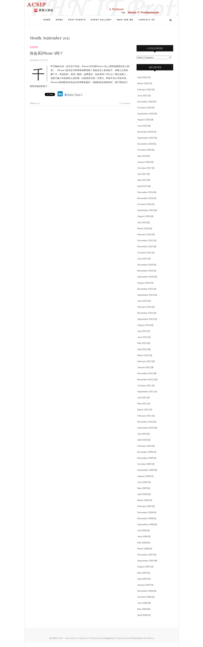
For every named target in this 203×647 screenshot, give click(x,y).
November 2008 (145, 518)
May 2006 (142, 609)
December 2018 (145, 143)
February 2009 (144, 506)
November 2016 (145, 198)
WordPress (148, 638)
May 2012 (142, 343)
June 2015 (142, 258)
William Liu (35, 103)
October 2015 (144, 252)
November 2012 (145, 312)
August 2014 (143, 282)
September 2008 (145, 524)
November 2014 (145, 270)
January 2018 (144, 162)
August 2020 (143, 119)
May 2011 (142, 403)
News (59, 20)
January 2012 (144, 367)
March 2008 (143, 548)
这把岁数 (34, 47)
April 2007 (142, 578)
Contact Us (147, 20)
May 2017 (142, 180)
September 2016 (145, 210)
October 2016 (144, 204)
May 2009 (142, 488)
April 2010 (142, 439)
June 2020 (142, 125)
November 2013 (145, 288)
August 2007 (143, 566)
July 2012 (142, 331)
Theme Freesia (122, 638)
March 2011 (143, 409)
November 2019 (145, 131)
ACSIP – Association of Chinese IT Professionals (79, 638)
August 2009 (143, 476)
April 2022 (142, 77)
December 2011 (145, 373)
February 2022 (144, 89)
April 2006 (142, 615)
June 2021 (142, 95)
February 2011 (144, 415)
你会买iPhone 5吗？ (46, 53)
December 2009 (145, 452)
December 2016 (145, 192)
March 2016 (143, 228)
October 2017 (144, 168)
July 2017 (142, 174)
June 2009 (142, 482)
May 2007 (142, 572)
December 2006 (145, 590)
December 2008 (145, 512)
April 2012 (142, 349)
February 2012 (144, 361)
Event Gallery (101, 20)
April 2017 (142, 186)
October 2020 (144, 107)
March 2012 (143, 355)
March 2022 (143, 83)
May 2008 (142, 542)
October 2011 (144, 385)
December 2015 (145, 240)
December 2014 (145, 264)
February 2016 (144, 234)
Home (47, 20)
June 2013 (142, 300)
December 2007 (145, 554)
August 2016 (143, 216)
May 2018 (142, 156)
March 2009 (143, 500)
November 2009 (145, 458)
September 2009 (145, 470)
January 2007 (144, 584)
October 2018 (144, 149)
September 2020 (145, 113)
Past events (77, 20)
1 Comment (124, 103)
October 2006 (144, 596)
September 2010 (145, 427)
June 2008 (142, 536)
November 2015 (145, 246)
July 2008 (142, 530)
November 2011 (145, 379)
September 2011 (145, 391)
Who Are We (125, 20)
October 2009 (144, 464)
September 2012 (145, 319)
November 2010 (145, 421)
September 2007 (145, 560)
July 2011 (142, 397)
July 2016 (142, 222)
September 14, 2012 (39, 60)
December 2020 (145, 101)
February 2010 (144, 446)
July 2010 (142, 433)
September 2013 (145, 294)
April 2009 (142, 494)
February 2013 (144, 306)
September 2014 (145, 276)
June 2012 (142, 337)
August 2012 (143, 325)
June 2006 (142, 602)
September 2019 (145, 137)
